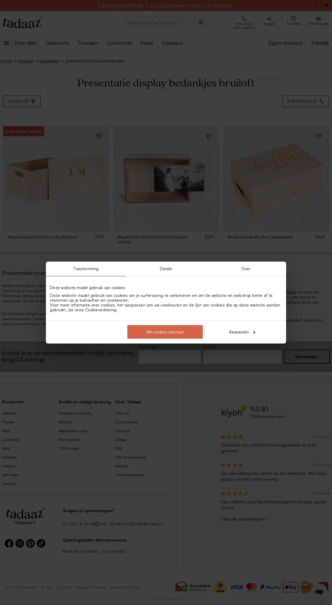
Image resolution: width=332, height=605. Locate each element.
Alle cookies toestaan (165, 331)
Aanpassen (242, 331)
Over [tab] (246, 268)
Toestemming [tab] (85, 268)
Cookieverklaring (101, 309)
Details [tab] (166, 268)
